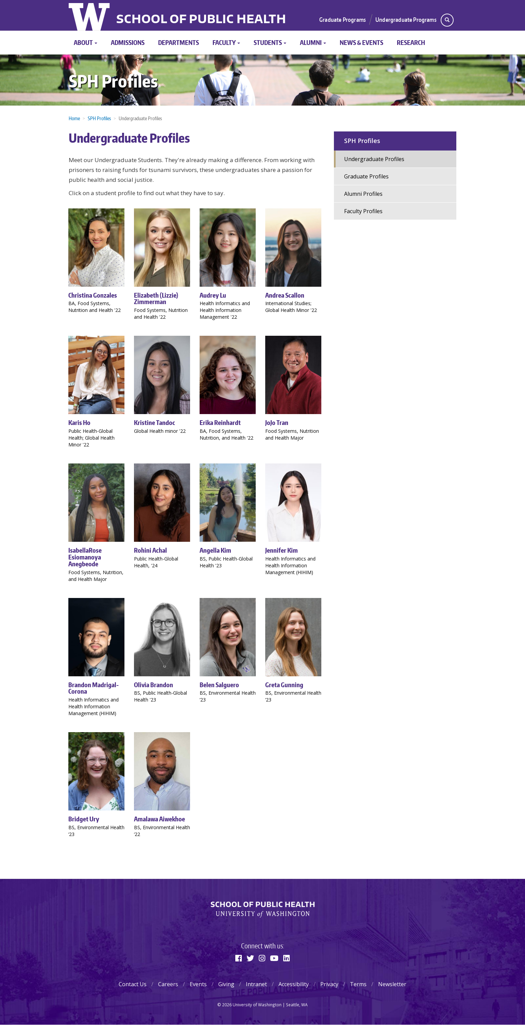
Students (270, 42)
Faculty (226, 42)
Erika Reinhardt (220, 422)
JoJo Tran (276, 422)
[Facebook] (238, 958)
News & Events (361, 42)
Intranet (256, 984)
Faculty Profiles (363, 211)
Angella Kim (215, 550)
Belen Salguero (219, 685)
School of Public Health (201, 20)
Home (74, 118)
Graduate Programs (342, 19)
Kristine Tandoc (154, 422)
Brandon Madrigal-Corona (93, 688)
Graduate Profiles (366, 176)
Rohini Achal (150, 550)
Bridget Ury (83, 819)
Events (198, 984)
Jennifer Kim (281, 550)
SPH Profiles (113, 81)
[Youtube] (274, 958)
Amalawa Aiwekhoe (159, 819)
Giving (226, 984)
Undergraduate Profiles (374, 159)
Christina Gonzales (92, 295)
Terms (358, 984)
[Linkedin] (286, 958)
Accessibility (293, 984)
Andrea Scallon (284, 295)
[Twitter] (250, 958)
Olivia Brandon (153, 685)
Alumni (313, 42)
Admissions (128, 42)
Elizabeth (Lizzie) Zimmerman (156, 298)
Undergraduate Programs (406, 19)
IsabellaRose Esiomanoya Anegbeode (85, 557)
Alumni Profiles (363, 194)
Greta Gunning (284, 685)
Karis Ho (79, 422)
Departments (178, 42)
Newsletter (392, 984)
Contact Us (133, 984)
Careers (168, 984)
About (85, 42)
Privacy (329, 984)
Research (411, 42)
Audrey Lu (213, 295)
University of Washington (90, 15)
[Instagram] (262, 958)
